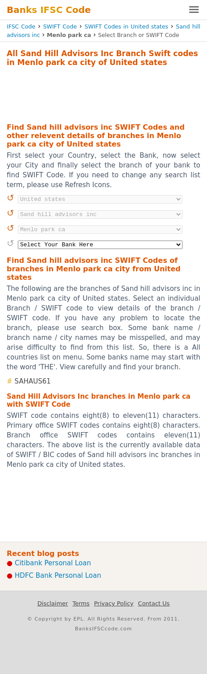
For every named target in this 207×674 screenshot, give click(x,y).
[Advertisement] (103, 93)
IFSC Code (21, 26)
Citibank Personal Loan (53, 563)
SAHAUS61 (33, 381)
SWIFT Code (60, 26)
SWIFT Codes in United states (126, 26)
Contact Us (154, 603)
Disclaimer (52, 603)
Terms (80, 603)
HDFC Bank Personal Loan (58, 576)
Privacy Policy (114, 603)
